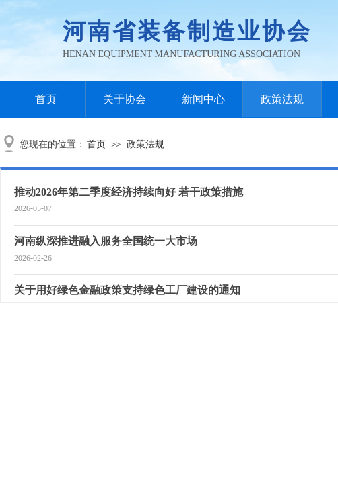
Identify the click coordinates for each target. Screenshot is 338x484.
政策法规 (282, 99)
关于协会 (124, 99)
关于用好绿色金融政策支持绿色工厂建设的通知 (127, 290)
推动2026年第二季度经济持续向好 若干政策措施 (128, 192)
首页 (46, 99)
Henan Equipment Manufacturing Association (181, 54)
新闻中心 (203, 99)
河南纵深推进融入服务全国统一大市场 (105, 241)
